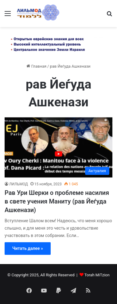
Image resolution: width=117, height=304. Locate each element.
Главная (36, 66)
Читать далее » (27, 248)
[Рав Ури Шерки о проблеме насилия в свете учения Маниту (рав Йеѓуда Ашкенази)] (58, 147)
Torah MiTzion (97, 275)
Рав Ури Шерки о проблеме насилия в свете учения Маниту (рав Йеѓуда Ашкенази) (57, 201)
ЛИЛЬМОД (18, 184)
